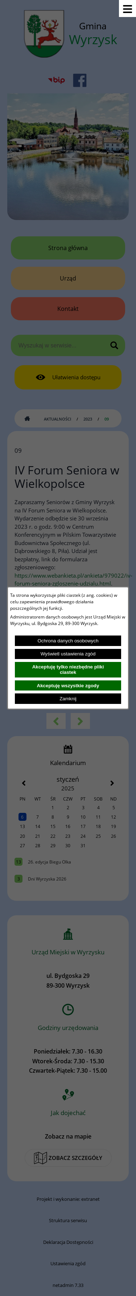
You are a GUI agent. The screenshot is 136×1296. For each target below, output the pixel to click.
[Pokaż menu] (127, 8)
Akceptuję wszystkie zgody (68, 685)
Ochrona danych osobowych (67, 640)
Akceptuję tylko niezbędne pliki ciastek (68, 669)
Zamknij (68, 698)
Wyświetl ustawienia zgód (68, 654)
